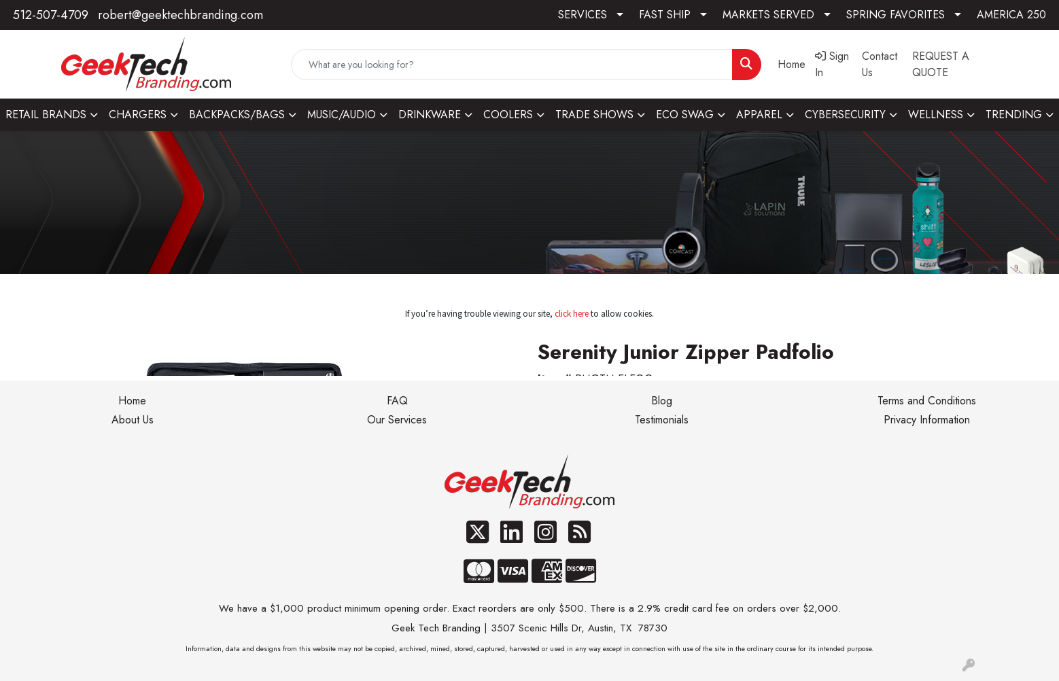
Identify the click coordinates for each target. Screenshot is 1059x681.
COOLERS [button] (508, 114)
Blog (661, 400)
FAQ (397, 400)
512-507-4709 (50, 15)
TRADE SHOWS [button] (594, 114)
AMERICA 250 (1011, 14)
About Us (132, 419)
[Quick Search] (511, 64)
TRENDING (1014, 114)
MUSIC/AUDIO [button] (341, 114)
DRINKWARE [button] (429, 114)
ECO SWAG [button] (685, 114)
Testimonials (662, 419)
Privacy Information (927, 419)
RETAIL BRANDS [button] (45, 114)
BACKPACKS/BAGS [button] (237, 114)
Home (132, 400)
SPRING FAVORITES (895, 14)
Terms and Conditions (927, 400)
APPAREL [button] (759, 114)
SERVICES (582, 14)
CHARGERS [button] (138, 114)
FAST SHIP (665, 14)
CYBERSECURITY (845, 114)
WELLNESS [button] (935, 114)
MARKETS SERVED (768, 14)
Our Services (397, 419)
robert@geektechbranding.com (180, 15)
